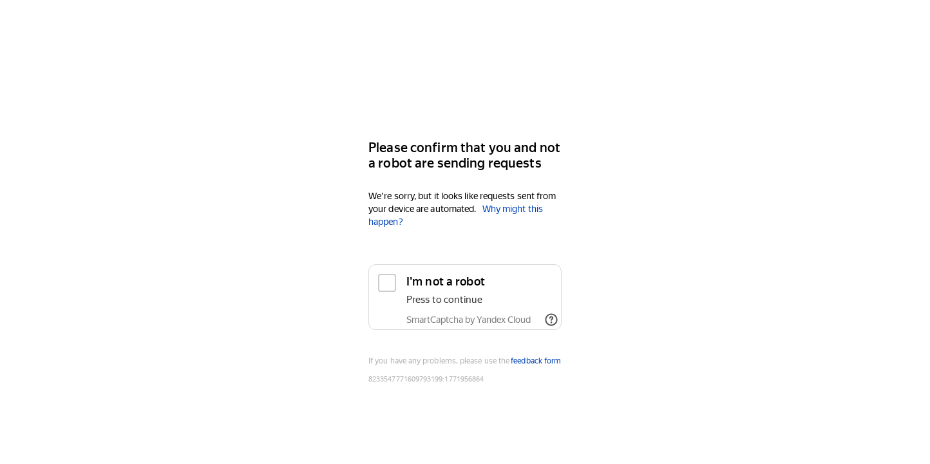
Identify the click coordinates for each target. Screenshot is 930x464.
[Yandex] (465, 91)
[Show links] (551, 319)
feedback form (536, 360)
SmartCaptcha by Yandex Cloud (468, 319)
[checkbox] (465, 297)
